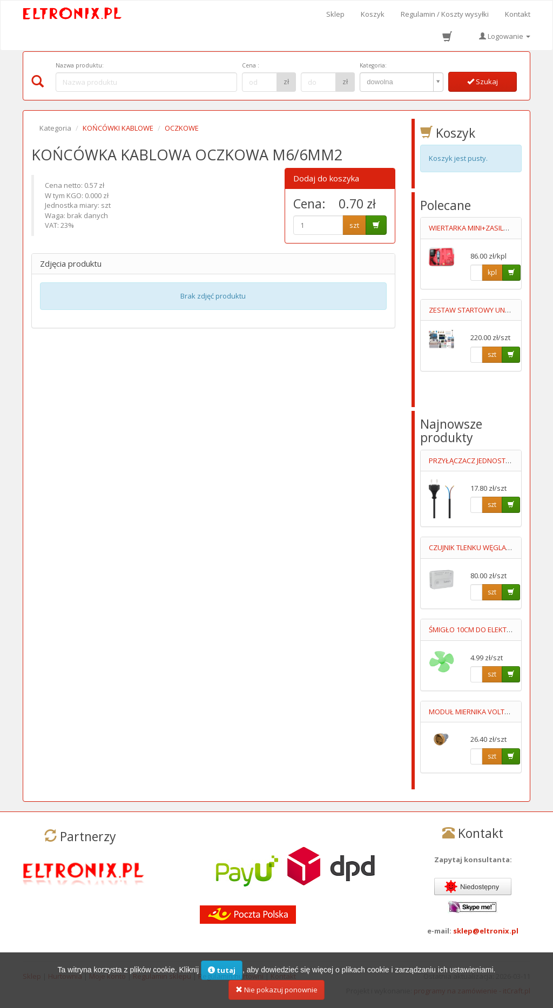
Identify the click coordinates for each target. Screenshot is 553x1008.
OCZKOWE (182, 128)
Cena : (250, 65)
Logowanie (504, 36)
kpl (492, 272)
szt (354, 225)
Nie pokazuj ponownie (276, 995)
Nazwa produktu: (80, 65)
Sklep (335, 14)
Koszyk (373, 14)
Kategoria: (373, 65)
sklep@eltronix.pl (485, 931)
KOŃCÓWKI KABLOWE (118, 128)
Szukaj (482, 81)
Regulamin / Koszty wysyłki (445, 14)
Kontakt (517, 14)
